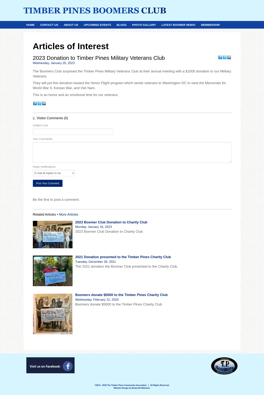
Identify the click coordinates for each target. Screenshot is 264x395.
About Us (71, 24)
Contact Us (49, 24)
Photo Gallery (144, 24)
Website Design (121, 388)
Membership (210, 24)
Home (30, 24)
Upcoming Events (97, 24)
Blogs (122, 24)
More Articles (68, 214)
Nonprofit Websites (141, 388)
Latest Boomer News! (178, 24)
